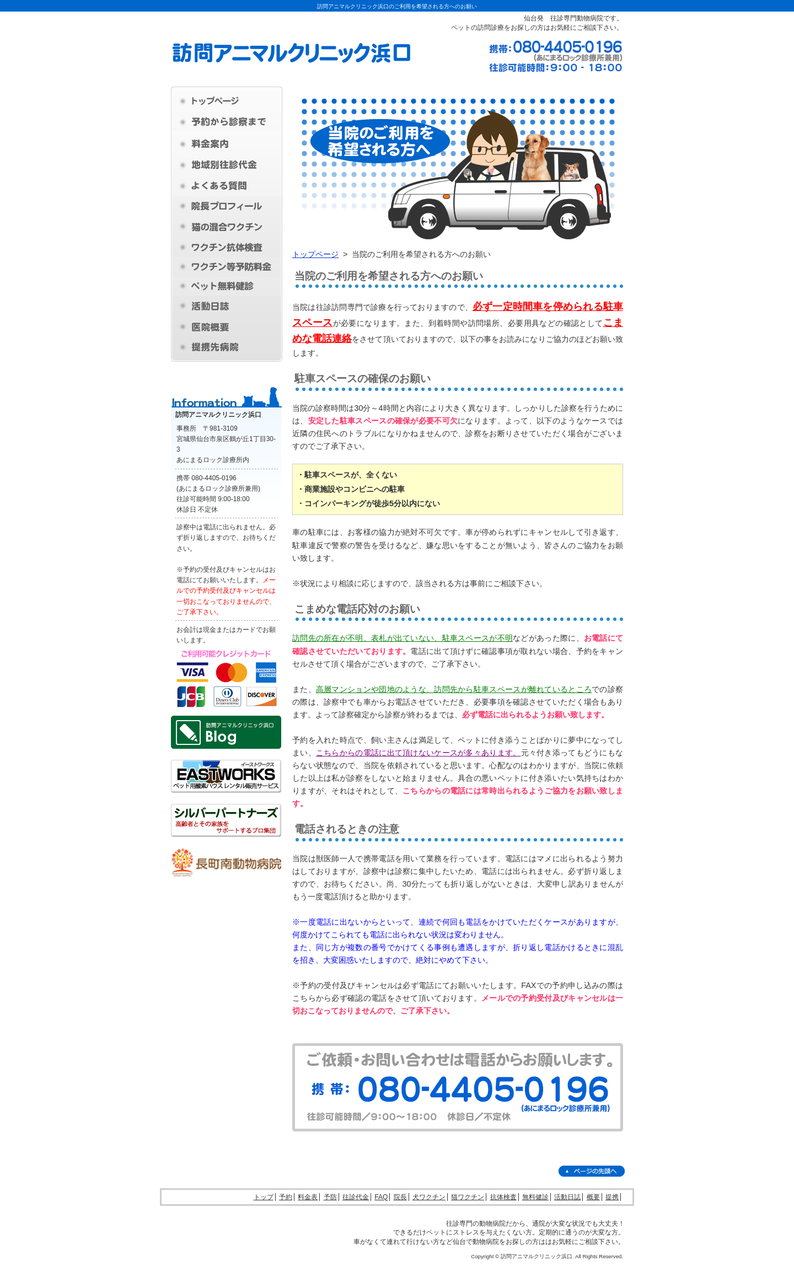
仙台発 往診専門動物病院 (563, 18)
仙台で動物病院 (476, 1242)
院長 (400, 1197)
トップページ (315, 254)
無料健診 (535, 1197)
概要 (593, 1197)
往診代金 (355, 1197)
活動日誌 (567, 1197)
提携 (612, 1197)
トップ (263, 1197)
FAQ (381, 1197)
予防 (330, 1197)
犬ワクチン (429, 1197)
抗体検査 (503, 1197)
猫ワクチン (467, 1197)
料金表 (308, 1197)
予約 (285, 1197)
